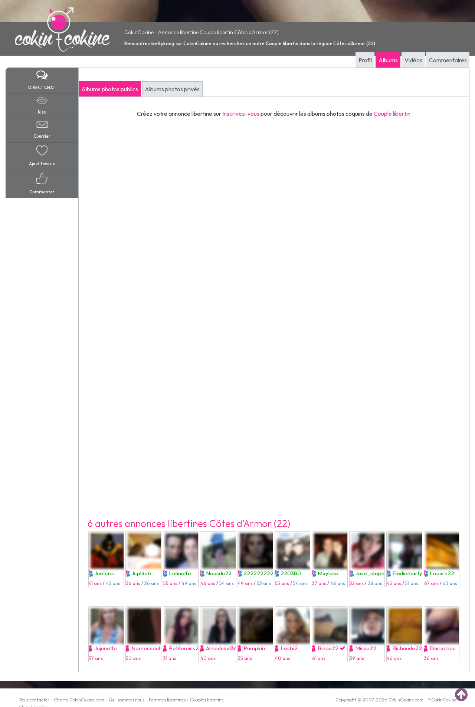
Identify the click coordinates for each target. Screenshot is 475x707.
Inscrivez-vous (240, 113)
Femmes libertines (167, 700)
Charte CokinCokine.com (79, 700)
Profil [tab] (365, 60)
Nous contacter (34, 700)
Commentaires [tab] (448, 60)
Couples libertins (206, 700)
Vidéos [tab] (413, 60)
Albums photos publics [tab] (109, 89)
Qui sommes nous (126, 700)
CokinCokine (401, 700)
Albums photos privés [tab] (172, 89)
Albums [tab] (388, 60)
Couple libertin (392, 113)
